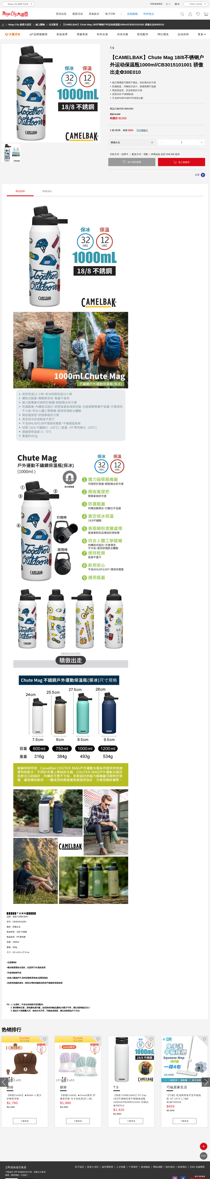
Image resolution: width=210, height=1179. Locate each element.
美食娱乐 (94, 13)
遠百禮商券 (107, 1152)
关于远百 (79, 1152)
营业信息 (61, 13)
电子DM (110, 13)
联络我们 (182, 1152)
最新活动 (77, 13)
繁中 (168, 4)
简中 (177, 4)
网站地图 (157, 1152)
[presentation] (4, 1082)
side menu (203, 1149)
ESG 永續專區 (197, 1152)
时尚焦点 (149, 13)
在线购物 (132, 13)
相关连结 (170, 1152)
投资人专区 (93, 1152)
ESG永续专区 (156, 4)
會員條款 (145, 1152)
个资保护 (133, 1152)
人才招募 (121, 1152)
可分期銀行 (142, 130)
